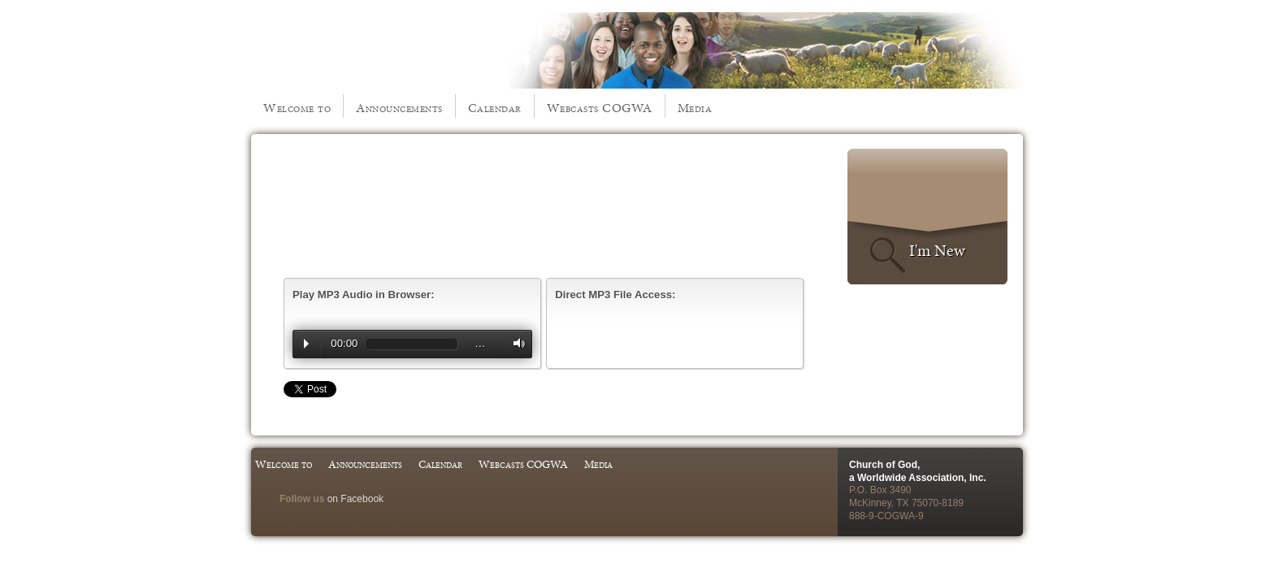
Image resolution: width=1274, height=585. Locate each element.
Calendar (495, 107)
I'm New (937, 250)
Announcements (399, 107)
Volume (515, 343)
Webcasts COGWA (599, 107)
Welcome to (297, 107)
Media (695, 107)
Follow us (302, 499)
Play (306, 344)
